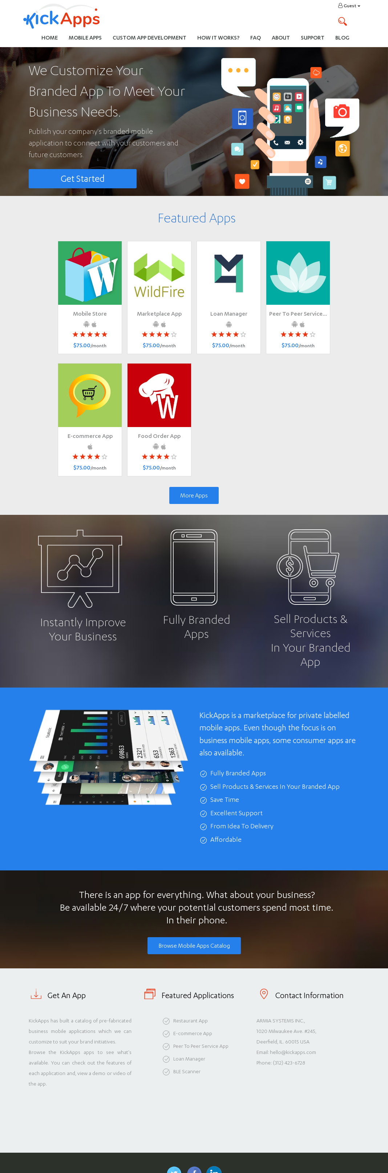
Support (312, 37)
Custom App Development (149, 37)
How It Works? (221, 37)
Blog (342, 37)
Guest (349, 5)
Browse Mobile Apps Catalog (194, 946)
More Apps (194, 495)
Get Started (83, 179)
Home (49, 37)
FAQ (255, 37)
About (281, 37)
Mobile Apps (85, 37)
